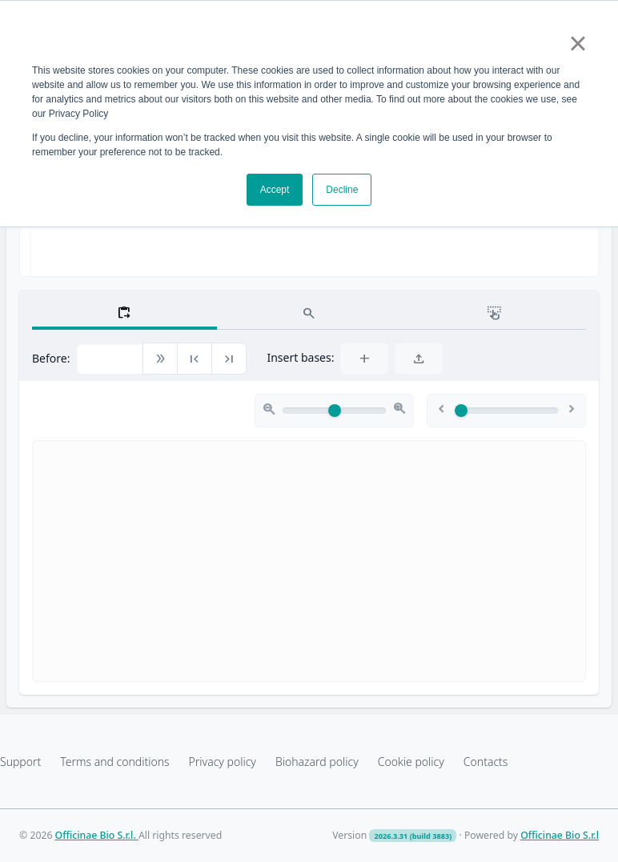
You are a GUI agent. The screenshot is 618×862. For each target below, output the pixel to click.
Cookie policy (411, 761)
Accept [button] (275, 189)
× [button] (577, 43)
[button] (160, 359)
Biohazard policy (317, 761)
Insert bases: (300, 357)
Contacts (486, 761)
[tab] (124, 312)
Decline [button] (342, 189)
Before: (51, 358)
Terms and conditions (114, 761)
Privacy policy (222, 761)
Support (20, 761)
